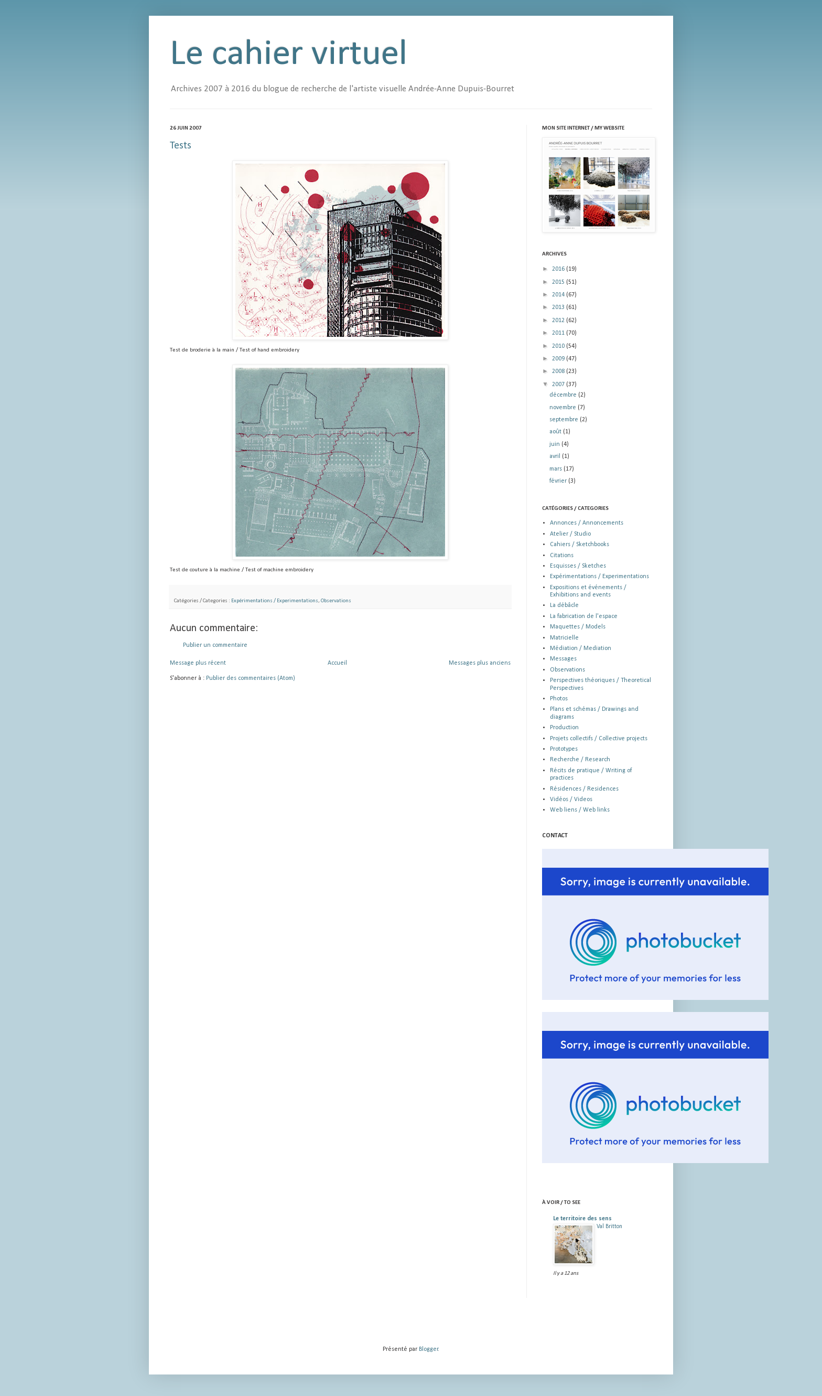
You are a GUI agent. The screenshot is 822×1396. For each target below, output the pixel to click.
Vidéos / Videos (571, 799)
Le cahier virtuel (288, 54)
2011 (559, 333)
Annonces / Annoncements (586, 523)
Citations (562, 555)
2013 (559, 307)
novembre (563, 407)
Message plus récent (198, 663)
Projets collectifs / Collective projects (598, 739)
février (558, 481)
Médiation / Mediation (580, 648)
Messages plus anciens (480, 663)
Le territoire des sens (582, 1219)
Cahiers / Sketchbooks (579, 544)
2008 (559, 371)
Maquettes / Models (577, 627)
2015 (559, 282)
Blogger (428, 1349)
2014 (559, 295)
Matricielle (564, 638)
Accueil (337, 663)
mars (556, 469)
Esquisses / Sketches (578, 566)
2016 (559, 269)
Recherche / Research (580, 759)
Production (564, 727)
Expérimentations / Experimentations (274, 601)
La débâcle (564, 605)
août (556, 432)
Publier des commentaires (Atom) (250, 678)
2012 (559, 320)
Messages (563, 659)
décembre (563, 395)
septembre (564, 420)
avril (555, 456)
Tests (180, 146)
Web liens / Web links (580, 810)
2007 (559, 384)
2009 (559, 359)
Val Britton (609, 1226)
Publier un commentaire (215, 645)
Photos (559, 699)
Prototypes (564, 749)
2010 (559, 346)
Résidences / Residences (584, 789)
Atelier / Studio (570, 534)
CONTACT (555, 836)
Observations (336, 601)
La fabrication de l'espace (584, 616)
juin (555, 444)
